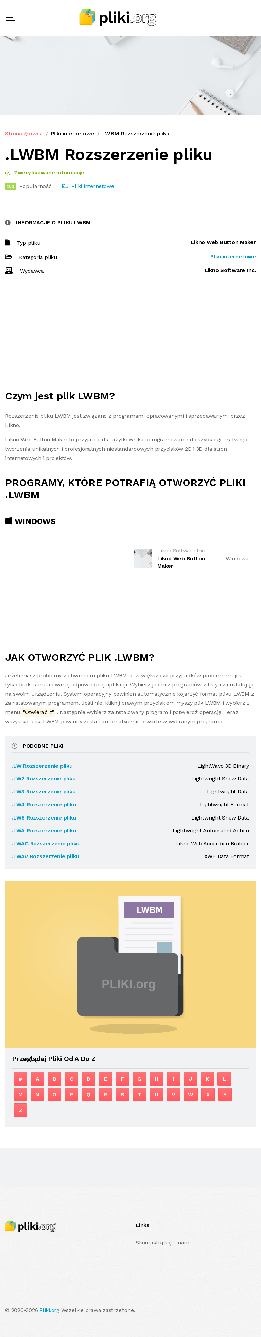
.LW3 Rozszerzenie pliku (43, 791)
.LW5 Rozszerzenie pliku (44, 817)
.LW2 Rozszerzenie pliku (43, 778)
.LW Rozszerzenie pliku (42, 765)
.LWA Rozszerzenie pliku (44, 830)
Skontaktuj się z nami (163, 1242)
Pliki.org (49, 1310)
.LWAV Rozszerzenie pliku (45, 856)
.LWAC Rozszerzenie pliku (46, 843)
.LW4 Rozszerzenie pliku (44, 804)
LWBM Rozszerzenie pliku (135, 133)
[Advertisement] (130, 335)
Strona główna (24, 133)
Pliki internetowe (72, 133)
